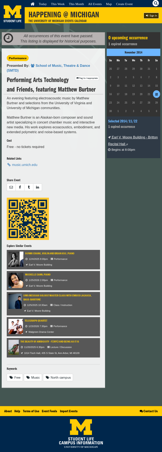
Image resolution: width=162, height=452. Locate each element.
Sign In (151, 15)
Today (43, 4)
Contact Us (148, 411)
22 (156, 94)
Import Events (69, 411)
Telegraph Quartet (36, 320)
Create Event (124, 4)
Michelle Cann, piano (37, 274)
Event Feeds (49, 411)
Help (17, 411)
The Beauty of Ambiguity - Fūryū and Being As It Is (49, 341)
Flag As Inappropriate (87, 78)
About (8, 411)
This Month (76, 4)
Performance (18, 58)
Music (33, 377)
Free (14, 377)
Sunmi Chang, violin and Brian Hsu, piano (49, 253)
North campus (58, 377)
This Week (58, 4)
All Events (95, 4)
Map (109, 4)
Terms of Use (31, 411)
